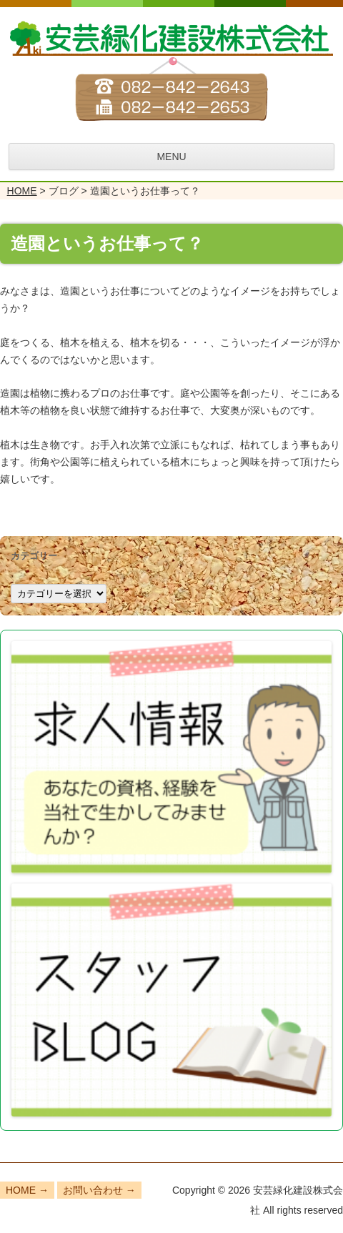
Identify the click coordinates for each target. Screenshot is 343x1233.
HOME (22, 191)
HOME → (27, 1190)
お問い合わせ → (99, 1190)
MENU (171, 156)
